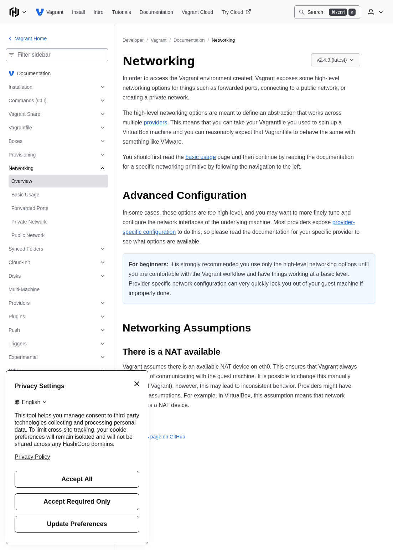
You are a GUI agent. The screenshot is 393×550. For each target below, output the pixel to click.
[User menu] (374, 12)
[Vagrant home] (49, 12)
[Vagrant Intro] (98, 12)
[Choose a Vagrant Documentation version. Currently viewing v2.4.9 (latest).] (336, 59)
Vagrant (159, 40)
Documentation (189, 40)
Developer (133, 40)
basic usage (200, 157)
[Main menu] (18, 12)
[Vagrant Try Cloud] (236, 12)
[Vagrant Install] (78, 12)
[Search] (327, 12)
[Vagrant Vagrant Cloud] (197, 12)
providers (155, 122)
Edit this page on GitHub (154, 437)
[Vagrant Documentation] (156, 12)
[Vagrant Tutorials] (121, 12)
